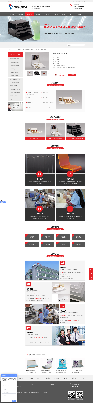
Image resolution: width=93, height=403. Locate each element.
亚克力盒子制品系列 (14, 72)
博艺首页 (12, 14)
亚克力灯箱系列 (13, 96)
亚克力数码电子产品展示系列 (15, 89)
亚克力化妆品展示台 (30, 370)
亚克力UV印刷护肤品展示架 (62, 370)
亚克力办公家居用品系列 (15, 69)
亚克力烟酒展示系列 (14, 82)
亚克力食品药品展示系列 (15, 75)
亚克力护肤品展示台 (45, 370)
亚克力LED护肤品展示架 (77, 370)
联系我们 (83, 1)
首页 (15, 49)
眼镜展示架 (20, 14)
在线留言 (78, 1)
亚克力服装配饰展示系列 (15, 79)
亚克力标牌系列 (13, 85)
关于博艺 (72, 14)
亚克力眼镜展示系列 (14, 65)
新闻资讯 (64, 14)
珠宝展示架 (29, 14)
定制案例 (56, 14)
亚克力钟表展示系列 (14, 62)
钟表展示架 (38, 14)
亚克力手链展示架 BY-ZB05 (40, 49)
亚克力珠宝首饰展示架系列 (27, 49)
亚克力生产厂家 (22, 45)
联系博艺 (80, 14)
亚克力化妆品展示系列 (15, 92)
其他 (11, 99)
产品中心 (47, 14)
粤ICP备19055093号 (34, 392)
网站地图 (72, 1)
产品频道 (19, 49)
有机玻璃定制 (29, 45)
